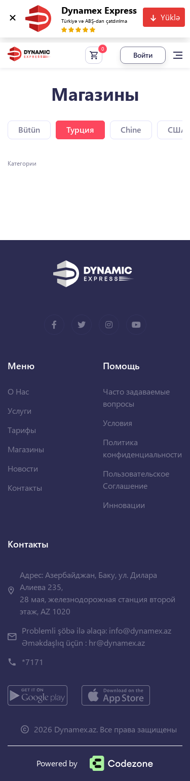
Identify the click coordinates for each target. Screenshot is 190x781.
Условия (117, 422)
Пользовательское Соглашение (136, 479)
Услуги (19, 410)
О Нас (18, 391)
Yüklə (170, 17)
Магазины (26, 449)
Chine (131, 129)
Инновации (124, 504)
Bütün (29, 129)
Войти (143, 55)
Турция (80, 129)
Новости (23, 468)
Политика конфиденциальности (142, 448)
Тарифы (22, 429)
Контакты (25, 487)
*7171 (33, 661)
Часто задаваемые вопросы (136, 397)
